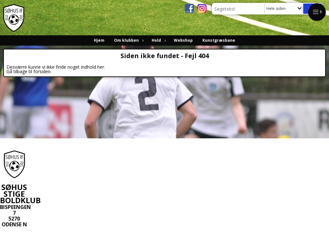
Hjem (99, 40)
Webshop (183, 40)
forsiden (41, 71)
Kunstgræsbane (218, 40)
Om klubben (128, 40)
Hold (158, 40)
